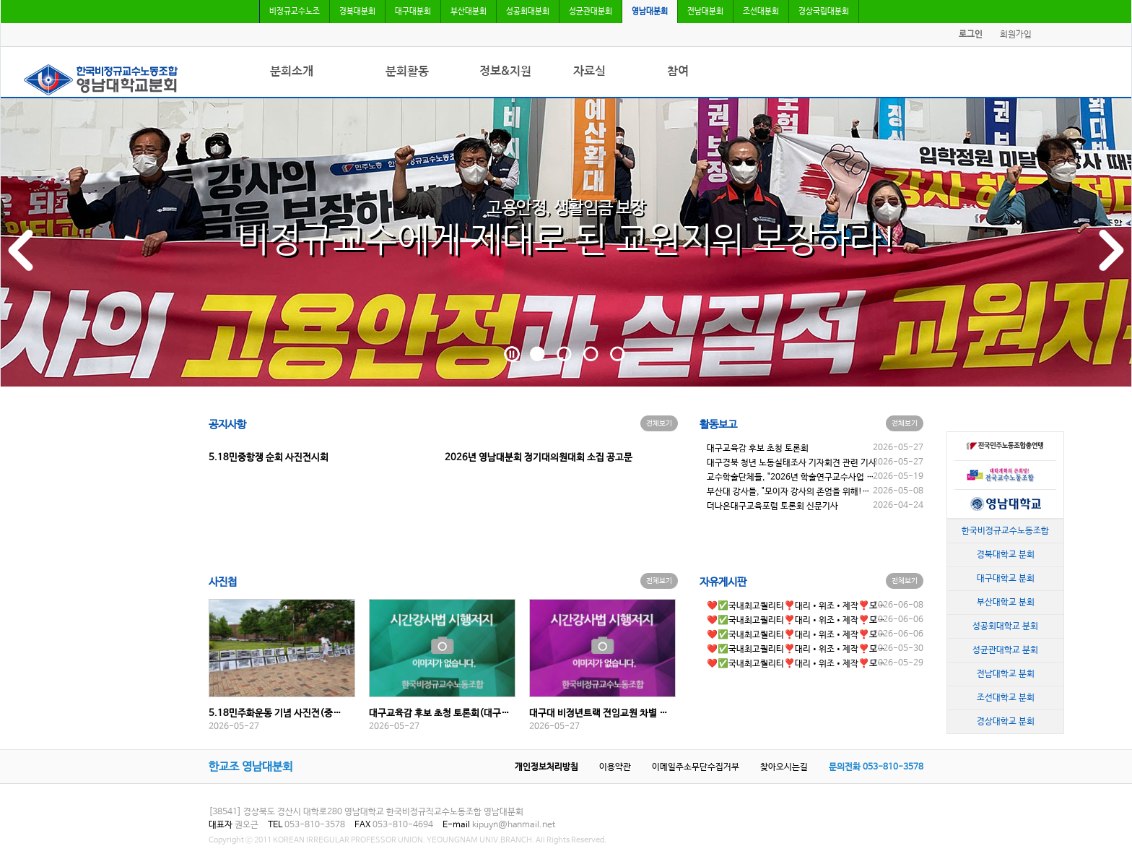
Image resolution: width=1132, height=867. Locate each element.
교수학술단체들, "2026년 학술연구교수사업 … (790, 478)
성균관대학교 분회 (1005, 649)
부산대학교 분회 (1006, 602)
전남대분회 (705, 11)
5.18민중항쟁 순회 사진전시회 (268, 457)
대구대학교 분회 (1006, 578)
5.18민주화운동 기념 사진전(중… (275, 713)
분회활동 (407, 71)
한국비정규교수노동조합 (1005, 530)
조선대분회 (761, 11)
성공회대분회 (527, 11)
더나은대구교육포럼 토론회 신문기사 (772, 506)
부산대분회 (468, 11)
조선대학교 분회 (1006, 697)
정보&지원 (505, 71)
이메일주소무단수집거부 (695, 767)
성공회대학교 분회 (1005, 626)
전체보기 (659, 423)
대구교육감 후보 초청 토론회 (758, 449)
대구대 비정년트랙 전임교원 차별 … (598, 713)
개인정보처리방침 (546, 767)
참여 (678, 71)
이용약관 (615, 767)
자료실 (589, 71)
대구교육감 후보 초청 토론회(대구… (439, 713)
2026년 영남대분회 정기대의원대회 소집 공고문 (538, 457)
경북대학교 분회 (1006, 554)
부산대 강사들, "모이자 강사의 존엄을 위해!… (788, 492)
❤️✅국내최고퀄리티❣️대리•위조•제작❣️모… (796, 606)
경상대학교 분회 (1006, 721)
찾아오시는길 (784, 767)
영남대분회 (650, 11)
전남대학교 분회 (1006, 673)
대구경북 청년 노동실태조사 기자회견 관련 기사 (791, 463)
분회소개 (291, 71)
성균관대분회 (590, 11)
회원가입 (1016, 35)
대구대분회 (413, 11)
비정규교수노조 (294, 11)
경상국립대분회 (823, 11)
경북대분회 (357, 11)
